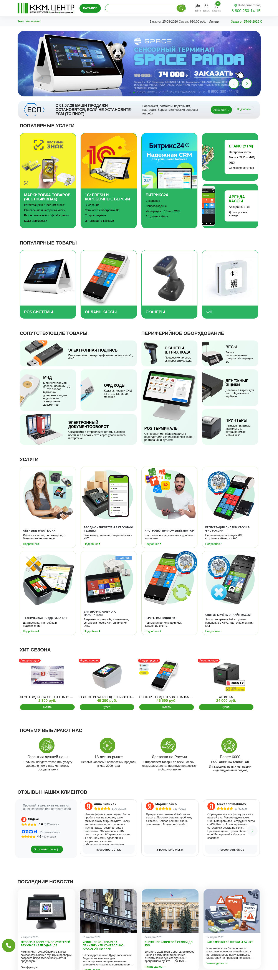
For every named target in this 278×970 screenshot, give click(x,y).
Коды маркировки (35, 220)
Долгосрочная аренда (238, 214)
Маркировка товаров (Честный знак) (47, 197)
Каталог (90, 8)
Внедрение (92, 205)
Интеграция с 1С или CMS (163, 211)
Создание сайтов (157, 216)
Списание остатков (241, 167)
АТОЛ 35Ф (226, 697)
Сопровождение (95, 215)
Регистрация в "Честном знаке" (44, 205)
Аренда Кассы (237, 199)
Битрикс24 (157, 195)
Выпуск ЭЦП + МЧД (242, 157)
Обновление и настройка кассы (45, 210)
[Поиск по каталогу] (181, 8)
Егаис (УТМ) (241, 146)
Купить (47, 707)
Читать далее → (155, 966)
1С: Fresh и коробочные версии (107, 197)
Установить (221, 109)
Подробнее (244, 109)
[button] (247, 83)
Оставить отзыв (46, 849)
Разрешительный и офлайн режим (46, 215)
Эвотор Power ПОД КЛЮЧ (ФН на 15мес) (112, 697)
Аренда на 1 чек (239, 206)
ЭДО (232, 162)
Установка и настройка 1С (102, 210)
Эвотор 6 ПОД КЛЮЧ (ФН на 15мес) (167, 697)
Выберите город (249, 5)
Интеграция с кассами (99, 220)
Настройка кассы (240, 152)
